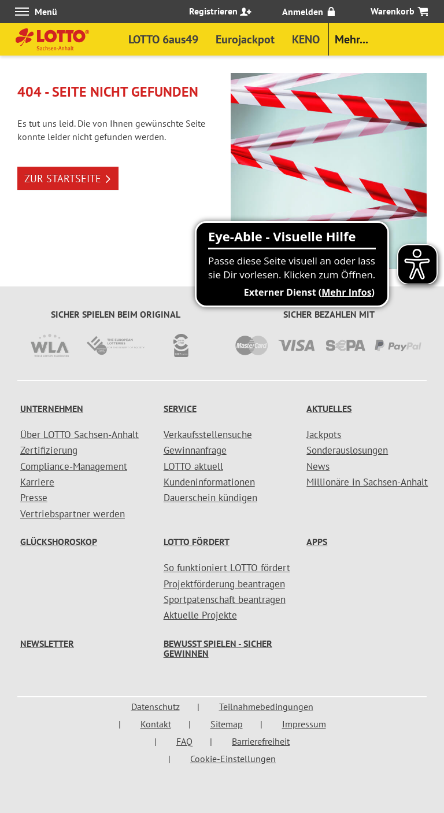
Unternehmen (51, 408)
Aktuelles (329, 408)
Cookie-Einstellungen (233, 758)
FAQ (184, 741)
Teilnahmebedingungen (266, 706)
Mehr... (351, 39)
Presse (33, 497)
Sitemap (226, 724)
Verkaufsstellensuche (208, 434)
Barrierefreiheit (261, 741)
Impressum (304, 724)
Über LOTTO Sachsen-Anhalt (79, 434)
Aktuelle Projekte (200, 615)
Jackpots (323, 434)
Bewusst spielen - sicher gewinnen (218, 649)
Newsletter (47, 643)
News (318, 466)
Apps (316, 541)
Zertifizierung (48, 450)
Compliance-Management (73, 466)
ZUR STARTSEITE (68, 178)
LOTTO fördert (197, 541)
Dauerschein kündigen (210, 497)
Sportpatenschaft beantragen (225, 599)
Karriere (37, 482)
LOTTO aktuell (193, 466)
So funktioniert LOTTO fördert (227, 567)
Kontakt (155, 724)
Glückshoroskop (58, 541)
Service (180, 408)
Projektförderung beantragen (224, 583)
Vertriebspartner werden (72, 513)
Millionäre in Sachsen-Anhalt (367, 482)
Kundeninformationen (209, 482)
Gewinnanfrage (195, 450)
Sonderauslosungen (347, 450)
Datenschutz (155, 706)
